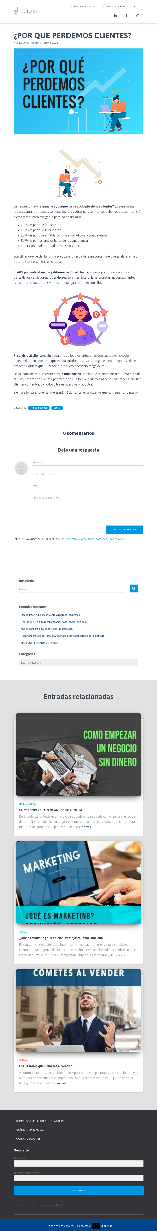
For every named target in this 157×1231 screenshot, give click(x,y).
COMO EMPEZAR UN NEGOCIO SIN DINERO (50, 810)
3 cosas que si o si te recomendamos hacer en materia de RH (54, 622)
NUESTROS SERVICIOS (82, 6)
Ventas (57, 408)
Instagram (138, 16)
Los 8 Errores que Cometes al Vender (45, 1066)
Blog (136, 6)
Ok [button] (96, 1226)
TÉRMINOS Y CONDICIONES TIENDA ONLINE (40, 1121)
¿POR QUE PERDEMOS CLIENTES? (39, 642)
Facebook (126, 16)
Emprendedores (38, 408)
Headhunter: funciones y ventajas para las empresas (50, 615)
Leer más (85, 827)
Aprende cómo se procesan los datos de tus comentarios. (92, 539)
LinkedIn (115, 16)
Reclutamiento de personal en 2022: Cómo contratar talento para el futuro (63, 635)
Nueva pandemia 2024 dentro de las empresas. (47, 628)
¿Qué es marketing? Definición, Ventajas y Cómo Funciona (61, 938)
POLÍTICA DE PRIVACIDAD (30, 1129)
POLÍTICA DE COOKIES (28, 1138)
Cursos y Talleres (114, 6)
